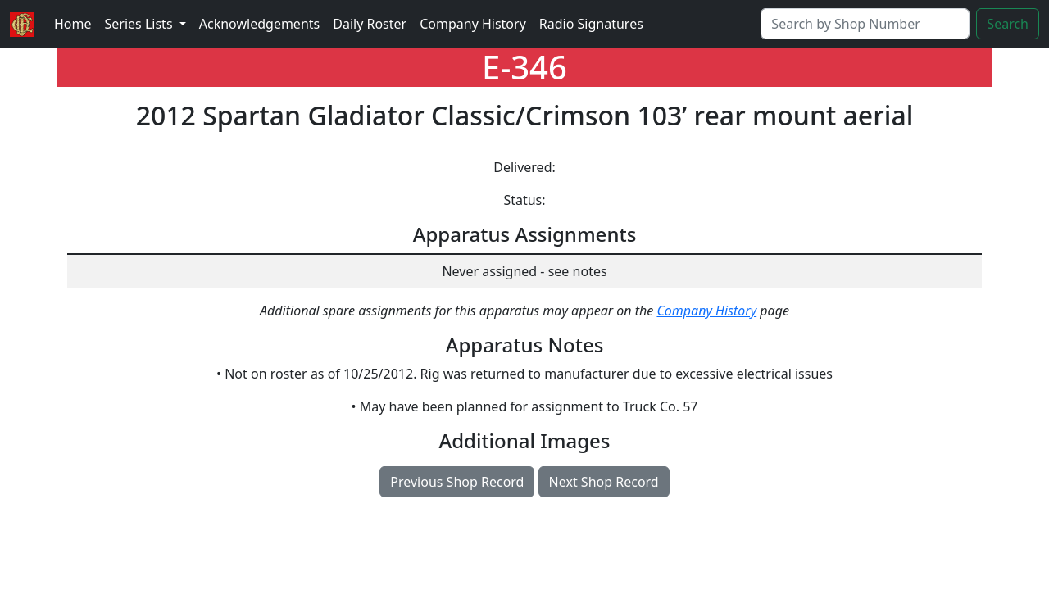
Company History (473, 24)
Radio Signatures (591, 24)
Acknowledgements (259, 24)
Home (73, 24)
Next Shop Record (604, 482)
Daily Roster (369, 24)
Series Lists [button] (140, 24)
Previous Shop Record (457, 482)
